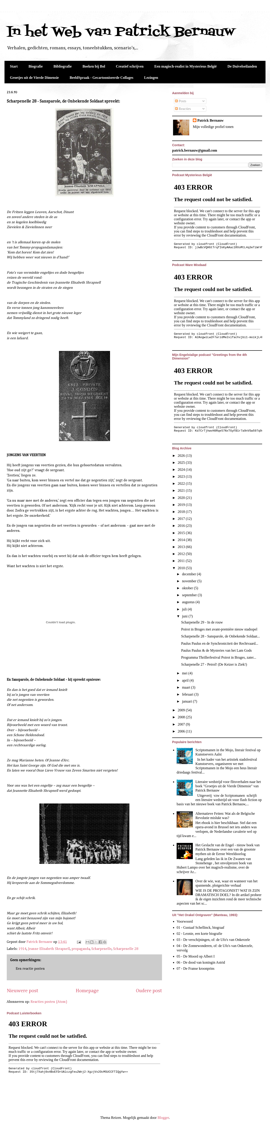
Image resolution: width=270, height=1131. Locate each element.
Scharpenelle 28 (125, 949)
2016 (182, 526)
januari (187, 701)
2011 (182, 561)
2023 (182, 476)
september (190, 595)
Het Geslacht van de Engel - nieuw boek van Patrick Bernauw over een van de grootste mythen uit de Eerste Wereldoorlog (227, 849)
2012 (182, 554)
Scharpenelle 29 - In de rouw (202, 622)
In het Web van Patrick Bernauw (121, 32)
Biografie (36, 66)
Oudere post (149, 990)
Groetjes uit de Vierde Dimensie (34, 78)
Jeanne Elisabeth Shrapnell (49, 949)
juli (185, 609)
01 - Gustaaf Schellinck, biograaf (200, 927)
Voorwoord (185, 921)
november (189, 581)
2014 (182, 540)
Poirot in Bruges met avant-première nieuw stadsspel (219, 629)
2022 (182, 483)
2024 (182, 469)
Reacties (183, 109)
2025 (182, 462)
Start (14, 66)
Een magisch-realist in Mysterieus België (185, 66)
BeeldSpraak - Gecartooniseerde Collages (101, 78)
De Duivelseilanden (242, 66)
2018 (182, 512)
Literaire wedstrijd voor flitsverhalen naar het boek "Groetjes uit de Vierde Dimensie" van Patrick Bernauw (228, 786)
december (189, 574)
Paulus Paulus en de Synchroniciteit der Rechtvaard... (219, 643)
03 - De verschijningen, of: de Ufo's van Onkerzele (213, 940)
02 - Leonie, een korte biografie (199, 933)
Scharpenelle (101, 949)
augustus (189, 602)
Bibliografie (63, 66)
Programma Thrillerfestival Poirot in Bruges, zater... (218, 657)
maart (186, 687)
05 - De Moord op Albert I (196, 956)
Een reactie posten (30, 969)
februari (188, 694)
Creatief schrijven (130, 66)
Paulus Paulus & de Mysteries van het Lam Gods (216, 650)
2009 (182, 710)
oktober (188, 588)
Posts (180, 101)
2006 (182, 731)
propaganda (81, 949)
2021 (182, 490)
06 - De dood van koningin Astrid (201, 962)
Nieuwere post (22, 990)
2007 (182, 724)
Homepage (87, 990)
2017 (182, 519)
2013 (182, 547)
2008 (182, 717)
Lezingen (151, 78)
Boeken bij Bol (94, 66)
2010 (182, 568)
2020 (182, 498)
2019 (182, 505)
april (185, 680)
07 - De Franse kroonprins (195, 968)
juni (185, 616)
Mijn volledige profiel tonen (213, 127)
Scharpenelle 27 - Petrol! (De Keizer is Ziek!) (214, 664)
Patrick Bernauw (210, 120)
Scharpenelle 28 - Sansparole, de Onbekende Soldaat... (220, 636)
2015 (182, 533)
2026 (182, 455)
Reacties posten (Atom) (49, 1002)
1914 (22, 949)
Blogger (163, 1118)
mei (185, 673)
